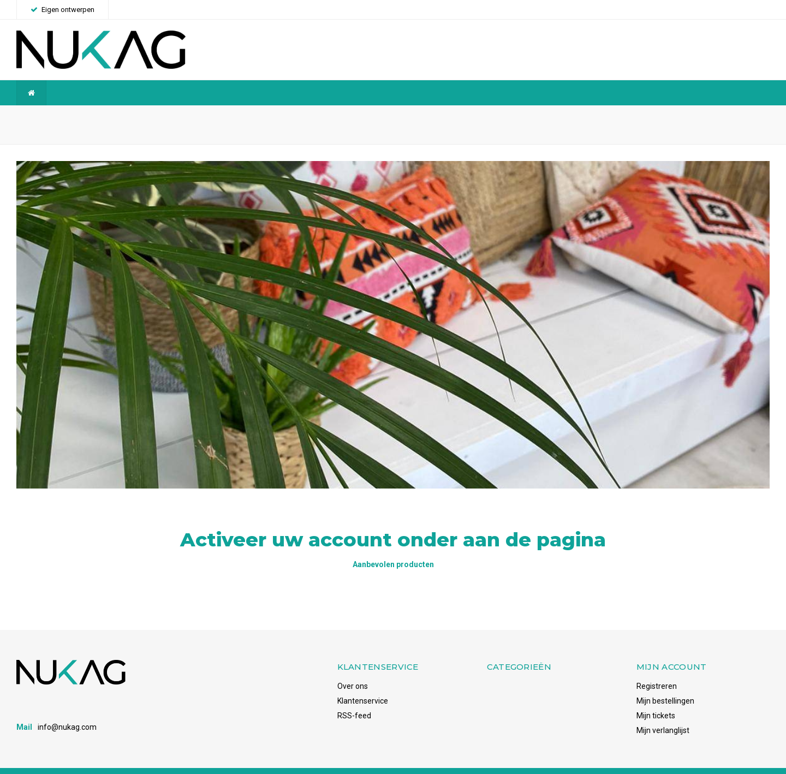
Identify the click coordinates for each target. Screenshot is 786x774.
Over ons (352, 668)
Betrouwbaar (293, 116)
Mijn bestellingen (665, 683)
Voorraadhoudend (733, 116)
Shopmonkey (166, 762)
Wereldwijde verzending (63, 116)
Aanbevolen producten (393, 547)
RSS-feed (354, 698)
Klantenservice (362, 683)
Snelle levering (508, 116)
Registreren (656, 668)
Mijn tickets (655, 698)
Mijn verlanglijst (662, 712)
